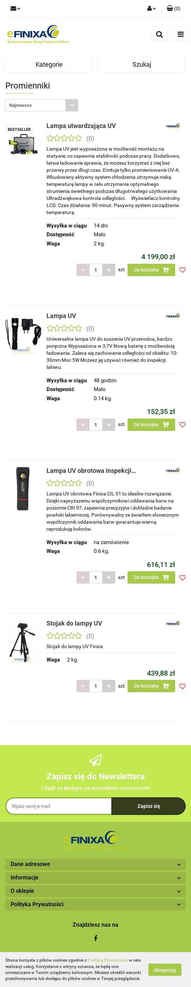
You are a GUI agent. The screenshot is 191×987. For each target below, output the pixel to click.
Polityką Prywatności (108, 960)
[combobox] (41, 105)
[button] (173, 9)
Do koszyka (151, 269)
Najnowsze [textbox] (20, 105)
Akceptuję (165, 970)
